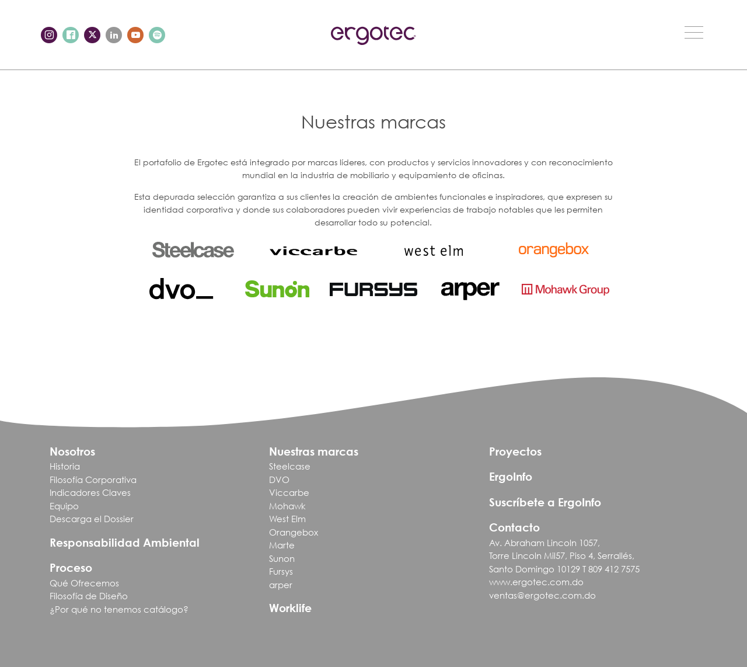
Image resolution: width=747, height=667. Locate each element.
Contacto (514, 527)
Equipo (64, 506)
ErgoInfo (510, 476)
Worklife (290, 607)
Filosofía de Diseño (89, 595)
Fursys (281, 571)
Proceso (71, 567)
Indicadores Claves (90, 492)
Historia (65, 466)
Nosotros (72, 451)
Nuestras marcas (313, 451)
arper (280, 584)
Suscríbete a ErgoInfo (545, 502)
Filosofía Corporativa (93, 479)
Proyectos (515, 451)
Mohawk (287, 506)
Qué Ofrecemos (84, 583)
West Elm (287, 518)
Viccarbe (289, 492)
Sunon (282, 558)
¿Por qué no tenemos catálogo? (119, 609)
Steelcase (289, 466)
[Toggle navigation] (694, 32)
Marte (282, 545)
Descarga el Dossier (92, 518)
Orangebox (293, 532)
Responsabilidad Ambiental (125, 542)
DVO (279, 479)
